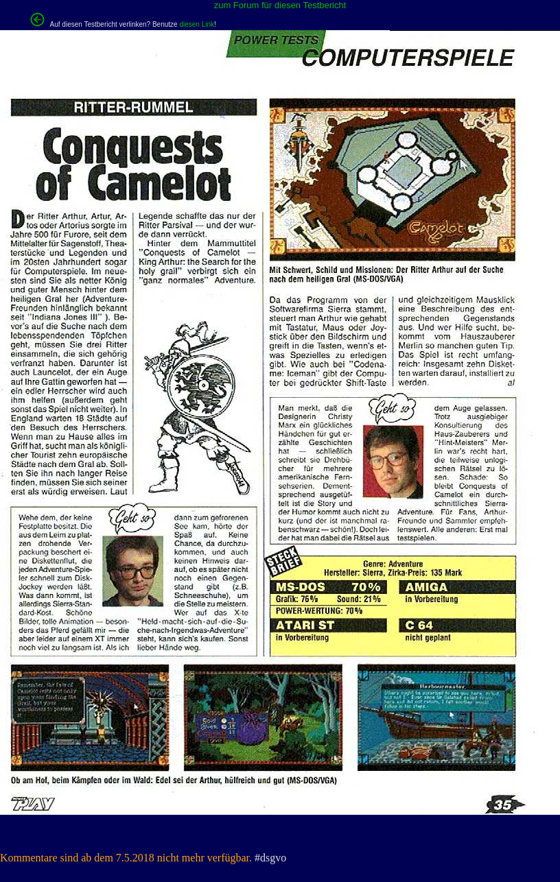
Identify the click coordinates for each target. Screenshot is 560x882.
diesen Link (196, 24)
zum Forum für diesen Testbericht (280, 5)
